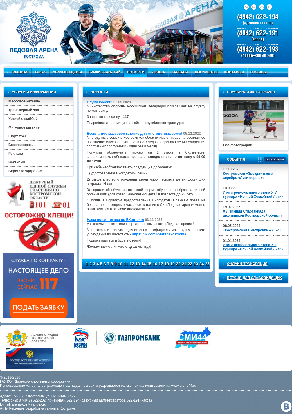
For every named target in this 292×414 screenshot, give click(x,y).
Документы (206, 72)
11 (126, 264)
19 (172, 264)
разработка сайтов (41, 408)
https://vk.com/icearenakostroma (159, 234)
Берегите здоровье (25, 171)
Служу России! (99, 102)
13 (137, 264)
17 (160, 264)
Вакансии (16, 162)
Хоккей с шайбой (23, 119)
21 (184, 264)
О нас (40, 72)
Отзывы (258, 72)
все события (274, 159)
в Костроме (66, 408)
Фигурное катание (24, 127)
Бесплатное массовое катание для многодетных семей (134, 134)
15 (149, 264)
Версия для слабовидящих (254, 278)
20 (178, 264)
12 (131, 264)
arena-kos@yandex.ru (29, 404)
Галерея (180, 72)
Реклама (15, 154)
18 (166, 264)
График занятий (104, 72)
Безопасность (20, 145)
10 (120, 264)
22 (190, 264)
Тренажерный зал (23, 110)
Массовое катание (24, 101)
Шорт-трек (17, 136)
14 (143, 264)
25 (207, 264)
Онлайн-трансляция (247, 264)
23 (196, 264)
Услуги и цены (67, 72)
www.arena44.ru (184, 386)
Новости (136, 72)
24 (201, 264)
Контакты (234, 72)
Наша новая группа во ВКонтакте (115, 220)
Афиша (158, 72)
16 (155, 264)
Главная (17, 72)
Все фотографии (237, 145)
